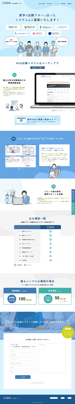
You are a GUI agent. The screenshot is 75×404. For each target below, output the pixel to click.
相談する (73, 209)
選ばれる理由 (42, 3)
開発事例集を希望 (26, 346)
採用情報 (69, 3)
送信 (24, 377)
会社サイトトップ (54, 398)
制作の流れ (49, 3)
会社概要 (63, 398)
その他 (33, 346)
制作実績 (63, 3)
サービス (57, 3)
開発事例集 (73, 196)
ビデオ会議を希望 (16, 346)
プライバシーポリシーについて (37, 382)
